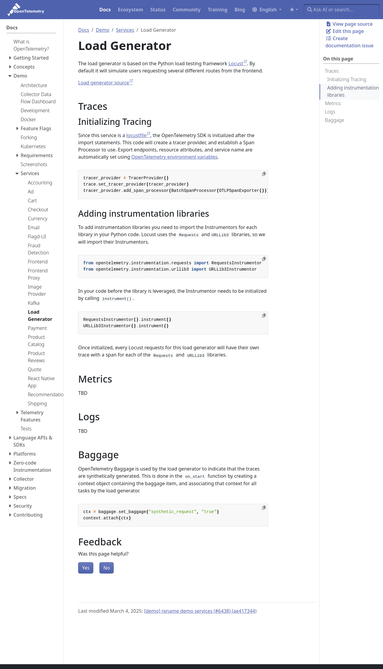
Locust (236, 63)
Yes (85, 568)
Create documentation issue (350, 42)
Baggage (334, 120)
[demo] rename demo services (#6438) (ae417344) (200, 611)
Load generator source (103, 82)
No (106, 568)
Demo (102, 30)
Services (125, 30)
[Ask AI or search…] (341, 9)
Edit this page (345, 31)
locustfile (136, 135)
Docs (83, 30)
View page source (349, 24)
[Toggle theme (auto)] (293, 10)
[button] (267, 10)
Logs (330, 111)
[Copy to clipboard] (264, 174)
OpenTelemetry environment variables (174, 157)
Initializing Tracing (346, 79)
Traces (332, 71)
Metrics (333, 103)
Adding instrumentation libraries (353, 91)
